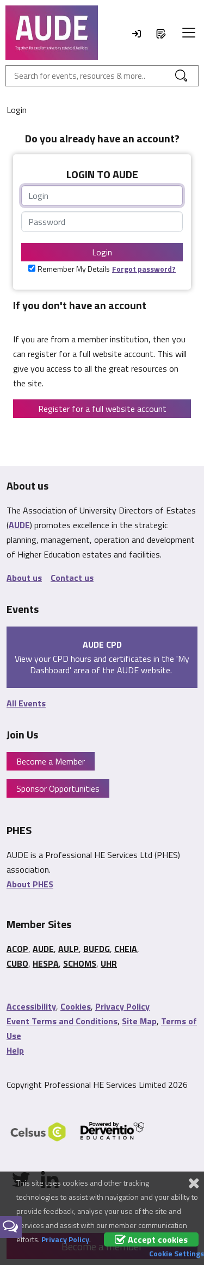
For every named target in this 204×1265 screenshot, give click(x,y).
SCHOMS (79, 963)
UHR (109, 963)
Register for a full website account (102, 408)
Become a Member (50, 761)
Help (15, 1050)
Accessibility (31, 1006)
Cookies (75, 1006)
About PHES (30, 884)
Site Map (139, 1021)
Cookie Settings (176, 1253)
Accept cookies (151, 1239)
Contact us (72, 577)
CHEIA (125, 948)
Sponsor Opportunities (58, 788)
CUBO (17, 963)
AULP (68, 948)
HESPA (46, 963)
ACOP (17, 948)
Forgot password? (144, 268)
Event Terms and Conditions (62, 1021)
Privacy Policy (122, 1006)
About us (24, 577)
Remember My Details (74, 268)
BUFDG (96, 948)
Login (102, 252)
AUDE (19, 524)
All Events (26, 703)
